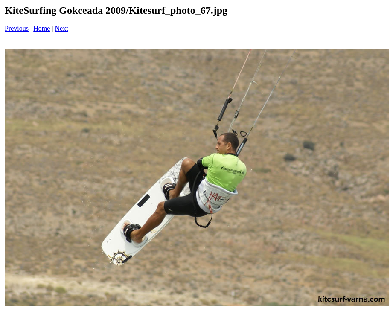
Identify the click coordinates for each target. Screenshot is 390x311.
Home (41, 28)
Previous (17, 28)
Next (61, 28)
